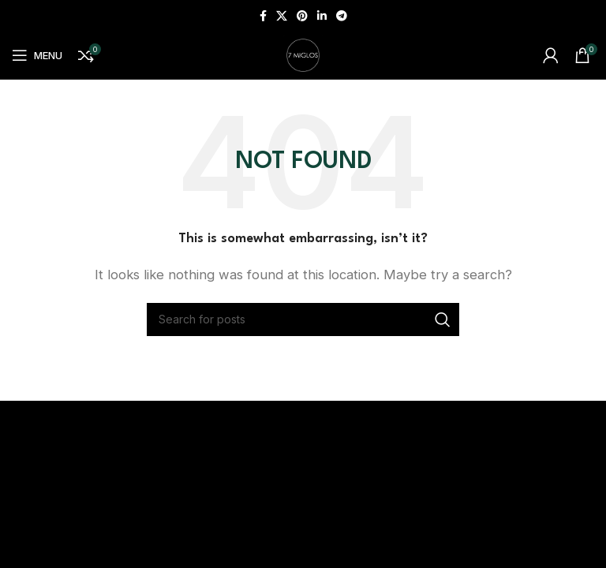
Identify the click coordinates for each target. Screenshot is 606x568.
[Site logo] (303, 54)
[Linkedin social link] (321, 16)
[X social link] (281, 16)
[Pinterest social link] (302, 16)
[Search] (303, 319)
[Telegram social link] (341, 16)
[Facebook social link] (263, 16)
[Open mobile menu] (37, 55)
